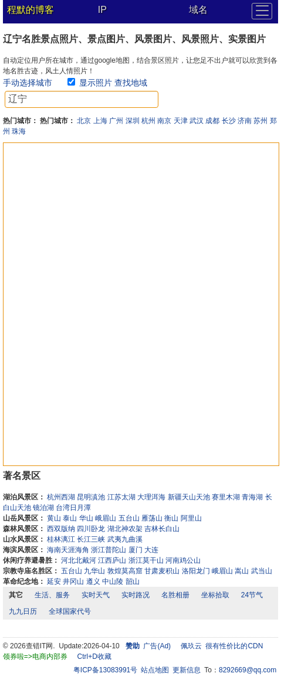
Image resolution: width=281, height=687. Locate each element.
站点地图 (155, 670)
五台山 (129, 518)
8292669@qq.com (247, 670)
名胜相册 (175, 595)
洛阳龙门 (196, 571)
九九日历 (23, 611)
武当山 (261, 571)
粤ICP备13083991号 (105, 670)
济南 (245, 121)
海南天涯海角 (68, 550)
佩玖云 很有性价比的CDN (222, 646)
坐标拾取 (215, 595)
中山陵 (112, 581)
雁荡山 (151, 518)
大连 (151, 550)
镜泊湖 (43, 508)
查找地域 (130, 82)
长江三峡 (91, 539)
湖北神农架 (125, 529)
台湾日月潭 (73, 508)
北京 (84, 121)
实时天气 (96, 595)
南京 (164, 121)
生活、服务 (52, 595)
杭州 (148, 121)
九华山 (94, 571)
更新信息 (186, 670)
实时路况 (135, 595)
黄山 (54, 518)
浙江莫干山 (146, 560)
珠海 (19, 131)
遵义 (93, 581)
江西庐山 (112, 560)
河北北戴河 (78, 560)
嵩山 (242, 571)
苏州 (260, 121)
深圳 (133, 121)
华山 (86, 518)
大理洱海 (151, 497)
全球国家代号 (70, 611)
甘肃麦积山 (162, 571)
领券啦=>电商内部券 (35, 656)
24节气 (252, 595)
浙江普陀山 (108, 550)
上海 (100, 121)
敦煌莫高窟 (125, 571)
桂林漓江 (61, 539)
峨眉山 (105, 518)
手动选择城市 (27, 82)
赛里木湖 (226, 497)
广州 (116, 121)
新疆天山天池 (189, 497)
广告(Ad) (157, 646)
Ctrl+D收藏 (94, 656)
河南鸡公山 (183, 560)
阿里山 (191, 518)
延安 (54, 581)
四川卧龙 (91, 529)
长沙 (229, 121)
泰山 (70, 518)
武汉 (196, 121)
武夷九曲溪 (125, 539)
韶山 (133, 581)
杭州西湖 (61, 497)
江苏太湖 (121, 497)
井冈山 (73, 581)
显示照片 (95, 82)
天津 (181, 121)
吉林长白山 (162, 529)
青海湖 (252, 497)
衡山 (171, 518)
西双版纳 (61, 529)
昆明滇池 (91, 497)
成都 (212, 121)
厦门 (135, 550)
